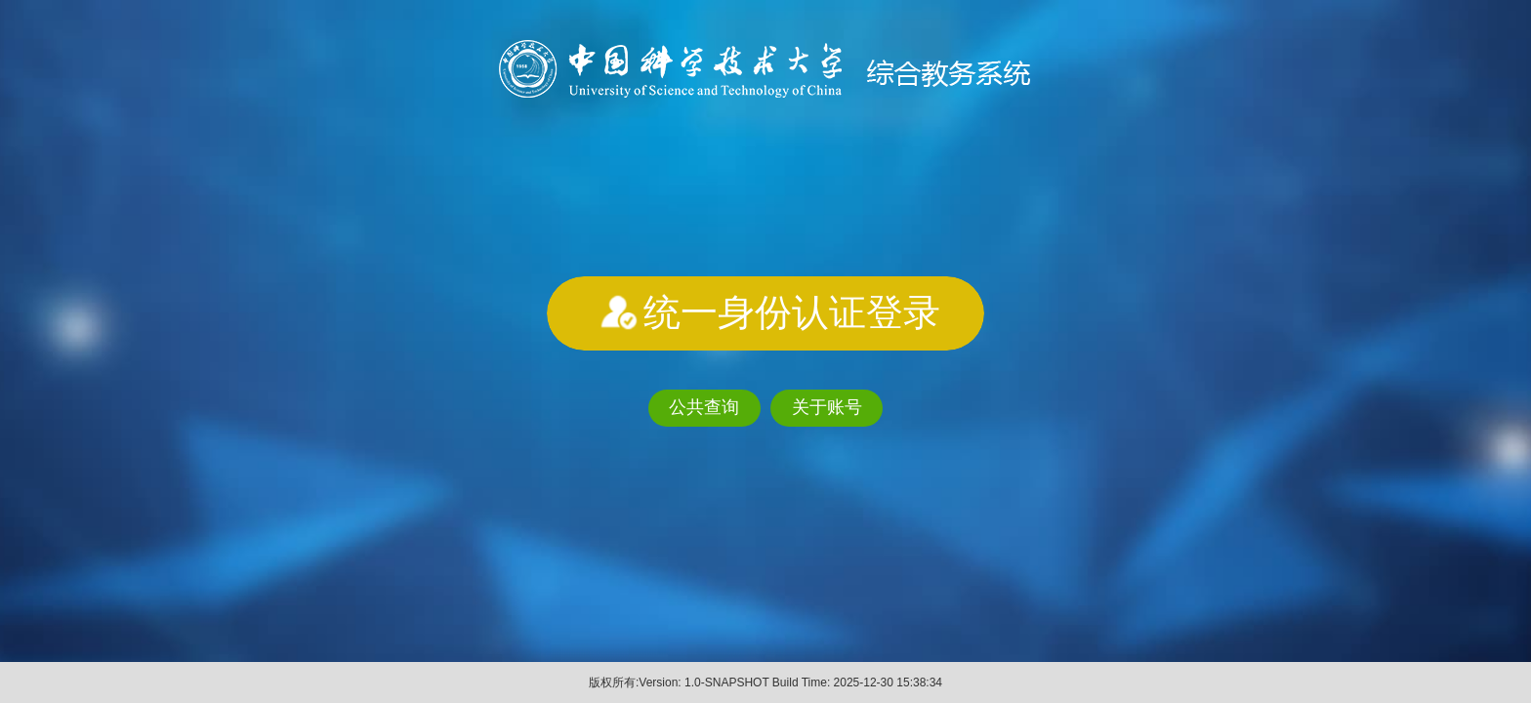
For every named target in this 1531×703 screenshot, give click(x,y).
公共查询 (704, 407)
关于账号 (827, 407)
